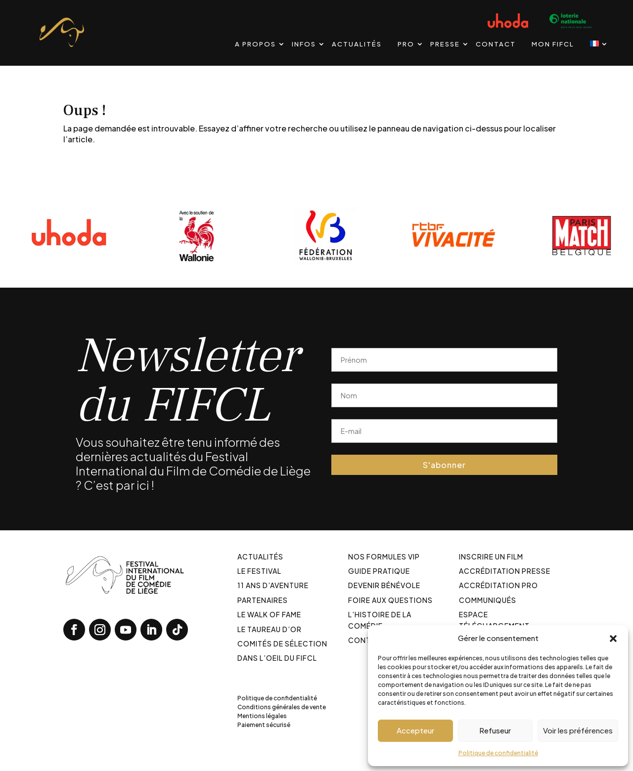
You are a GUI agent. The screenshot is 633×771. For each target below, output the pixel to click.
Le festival (259, 570)
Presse (445, 44)
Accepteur (415, 730)
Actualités (357, 44)
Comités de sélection (282, 643)
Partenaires (262, 600)
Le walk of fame (269, 614)
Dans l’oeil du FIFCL (277, 657)
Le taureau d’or (269, 629)
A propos (255, 44)
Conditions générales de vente (281, 707)
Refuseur (495, 730)
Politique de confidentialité (498, 753)
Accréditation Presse (504, 570)
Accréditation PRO (498, 585)
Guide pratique (379, 570)
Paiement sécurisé (263, 724)
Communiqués (487, 600)
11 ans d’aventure (273, 585)
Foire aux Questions (390, 600)
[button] (613, 638)
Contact (496, 44)
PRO (406, 44)
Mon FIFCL (553, 44)
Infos (304, 44)
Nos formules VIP (384, 556)
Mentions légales (262, 716)
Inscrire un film (491, 556)
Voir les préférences (578, 730)
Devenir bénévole (384, 585)
